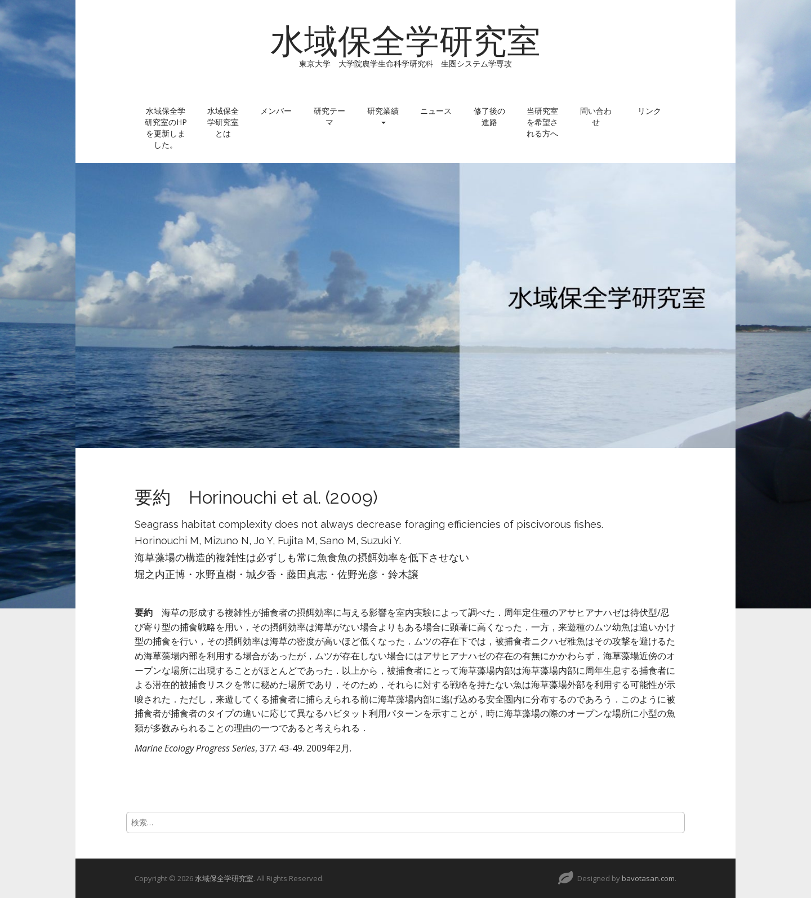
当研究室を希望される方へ (542, 122)
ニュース (436, 110)
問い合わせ (596, 116)
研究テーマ (329, 116)
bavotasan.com (648, 878)
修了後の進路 (489, 116)
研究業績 (383, 114)
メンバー (276, 110)
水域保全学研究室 (405, 41)
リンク (649, 110)
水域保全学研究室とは (223, 122)
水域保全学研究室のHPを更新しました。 (166, 127)
